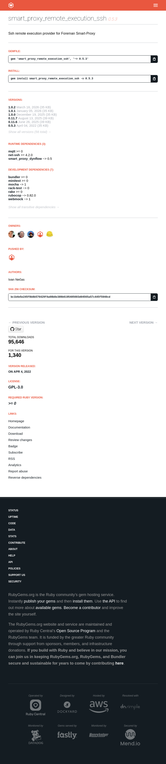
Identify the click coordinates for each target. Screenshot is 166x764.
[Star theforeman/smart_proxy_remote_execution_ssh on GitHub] (16, 329)
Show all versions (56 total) (27, 132)
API (10, 562)
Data (11, 529)
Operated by (37, 697)
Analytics (14, 465)
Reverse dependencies (24, 477)
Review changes (20, 440)
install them (83, 601)
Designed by (68, 695)
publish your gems (39, 601)
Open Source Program (75, 631)
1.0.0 (11, 114)
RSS (11, 458)
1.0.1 (11, 111)
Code (12, 523)
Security (14, 581)
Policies (14, 568)
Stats (12, 536)
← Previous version (26, 322)
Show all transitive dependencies (31, 207)
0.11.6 (12, 122)
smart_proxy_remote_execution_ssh (57, 18)
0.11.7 (12, 118)
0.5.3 (11, 125)
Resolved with (131, 695)
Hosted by (101, 695)
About (13, 549)
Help (11, 555)
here (119, 663)
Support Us (16, 575)
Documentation (19, 427)
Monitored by (36, 725)
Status (13, 510)
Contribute (16, 542)
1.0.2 (11, 107)
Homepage (16, 421)
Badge (13, 446)
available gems (49, 608)
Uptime (13, 516)
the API (109, 601)
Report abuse (18, 471)
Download (15, 433)
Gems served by (67, 725)
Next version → (143, 322)
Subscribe (15, 452)
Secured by (132, 725)
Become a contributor (82, 608)
